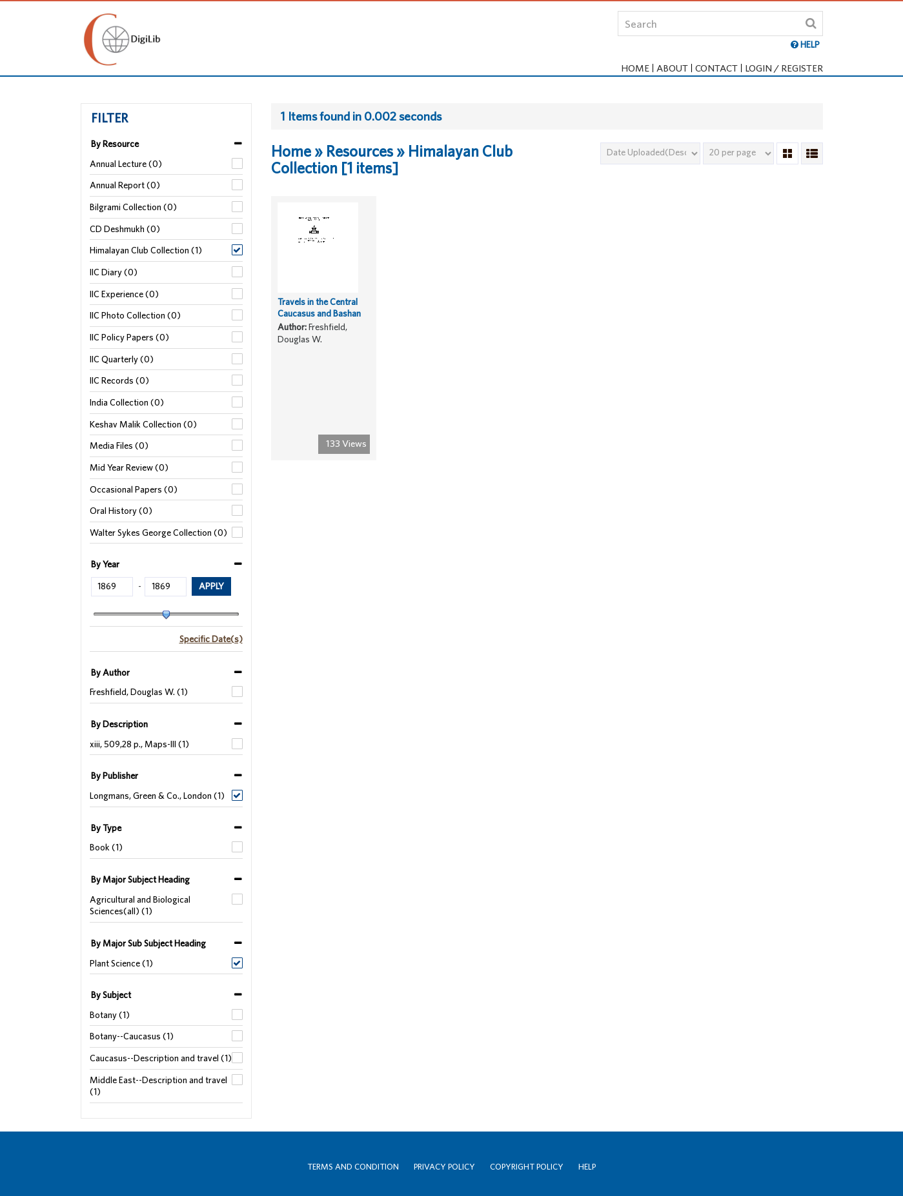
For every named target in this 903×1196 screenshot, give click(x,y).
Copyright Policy (526, 1166)
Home (635, 68)
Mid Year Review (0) (129, 467)
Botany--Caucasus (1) (132, 1036)
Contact (716, 68)
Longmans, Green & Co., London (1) (157, 795)
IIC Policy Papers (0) (129, 337)
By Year (105, 564)
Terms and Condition (353, 1166)
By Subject (111, 995)
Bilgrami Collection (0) (133, 207)
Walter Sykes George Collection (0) (158, 532)
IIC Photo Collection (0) (135, 315)
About (672, 68)
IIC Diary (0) (113, 272)
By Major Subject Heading (140, 879)
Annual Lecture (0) (126, 164)
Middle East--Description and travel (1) (158, 1086)
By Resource (115, 144)
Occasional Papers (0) (134, 489)
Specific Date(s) (211, 639)
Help (587, 1166)
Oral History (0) (121, 510)
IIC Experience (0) (124, 294)
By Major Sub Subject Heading (148, 943)
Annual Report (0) (125, 185)
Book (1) (106, 847)
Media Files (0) (119, 445)
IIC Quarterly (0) (122, 359)
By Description (119, 724)
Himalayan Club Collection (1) (146, 250)
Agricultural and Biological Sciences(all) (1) (140, 905)
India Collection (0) (127, 402)
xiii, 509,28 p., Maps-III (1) (139, 744)
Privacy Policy (444, 1166)
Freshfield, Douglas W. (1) (139, 692)
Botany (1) (110, 1015)
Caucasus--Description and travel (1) (161, 1058)
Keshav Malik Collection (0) (143, 424)
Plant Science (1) (121, 963)
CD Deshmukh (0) (125, 229)
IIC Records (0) (119, 380)
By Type (106, 828)
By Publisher (114, 775)
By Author (110, 672)
